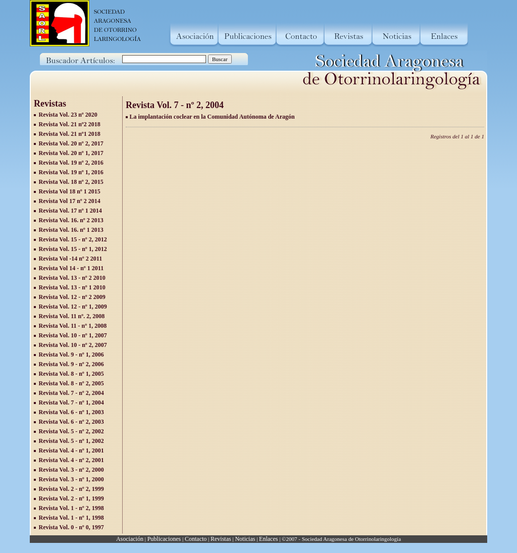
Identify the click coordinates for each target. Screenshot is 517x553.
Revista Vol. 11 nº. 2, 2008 (72, 316)
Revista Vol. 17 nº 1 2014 (70, 210)
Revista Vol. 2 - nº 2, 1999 (71, 488)
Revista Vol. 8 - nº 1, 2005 (71, 373)
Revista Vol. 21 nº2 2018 (69, 124)
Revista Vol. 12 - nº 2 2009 (72, 296)
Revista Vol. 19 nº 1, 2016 (71, 172)
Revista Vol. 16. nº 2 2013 (71, 220)
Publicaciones (164, 538)
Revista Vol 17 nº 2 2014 (69, 201)
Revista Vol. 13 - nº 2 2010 (72, 277)
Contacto (195, 538)
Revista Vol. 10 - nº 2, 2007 (73, 344)
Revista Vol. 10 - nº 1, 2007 (73, 335)
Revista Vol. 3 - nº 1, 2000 (71, 479)
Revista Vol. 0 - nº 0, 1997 (71, 527)
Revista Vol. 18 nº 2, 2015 (71, 181)
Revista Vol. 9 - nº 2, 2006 (71, 364)
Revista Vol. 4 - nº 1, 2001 (71, 450)
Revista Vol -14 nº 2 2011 (70, 258)
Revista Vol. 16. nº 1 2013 (71, 229)
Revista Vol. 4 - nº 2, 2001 (71, 460)
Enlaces (268, 538)
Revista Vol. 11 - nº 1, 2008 (73, 325)
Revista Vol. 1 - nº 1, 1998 (71, 517)
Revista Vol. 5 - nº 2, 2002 (71, 431)
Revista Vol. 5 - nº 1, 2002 (71, 440)
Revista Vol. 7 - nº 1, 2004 (71, 402)
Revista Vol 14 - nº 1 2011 (71, 268)
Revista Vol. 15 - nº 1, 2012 (73, 249)
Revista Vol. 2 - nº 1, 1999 (71, 498)
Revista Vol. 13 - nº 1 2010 (72, 287)
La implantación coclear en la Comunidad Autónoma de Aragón (212, 116)
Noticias (245, 538)
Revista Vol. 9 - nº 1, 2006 (71, 354)
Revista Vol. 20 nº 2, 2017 (71, 143)
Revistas (221, 538)
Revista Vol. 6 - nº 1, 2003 (71, 412)
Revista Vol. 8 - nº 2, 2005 (71, 383)
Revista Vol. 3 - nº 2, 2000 (71, 469)
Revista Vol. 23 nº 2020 (68, 114)
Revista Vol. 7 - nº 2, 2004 (71, 392)
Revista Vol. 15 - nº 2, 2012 (73, 239)
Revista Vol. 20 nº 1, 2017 (71, 153)
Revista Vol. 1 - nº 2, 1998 (71, 508)
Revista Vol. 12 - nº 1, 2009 (73, 306)
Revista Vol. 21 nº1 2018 (69, 133)
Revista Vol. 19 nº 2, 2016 (71, 162)
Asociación (129, 538)
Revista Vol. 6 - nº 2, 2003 (71, 421)
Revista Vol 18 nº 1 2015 (69, 191)
